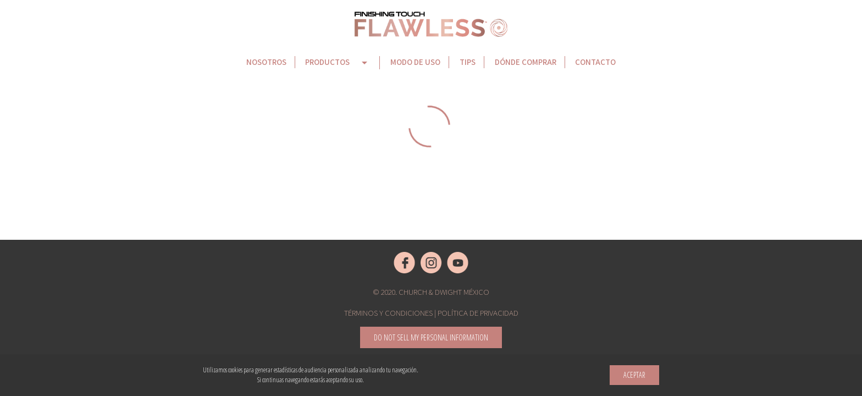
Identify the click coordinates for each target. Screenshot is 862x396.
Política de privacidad (478, 312)
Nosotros (266, 62)
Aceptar (634, 375)
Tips (468, 62)
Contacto (595, 62)
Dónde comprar (525, 62)
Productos (338, 62)
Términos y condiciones (388, 312)
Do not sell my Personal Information (431, 337)
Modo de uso (415, 62)
